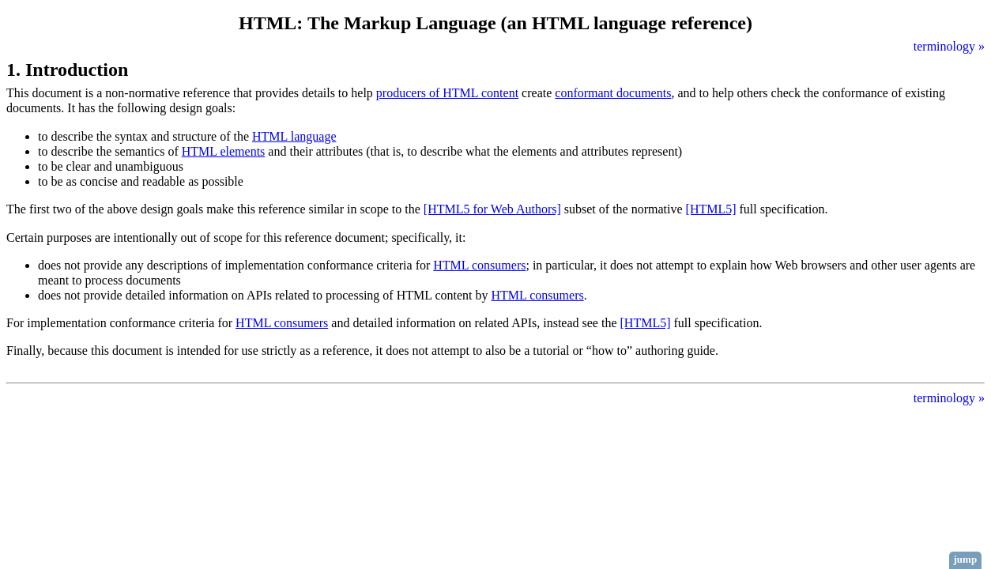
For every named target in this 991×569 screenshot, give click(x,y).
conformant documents (613, 93)
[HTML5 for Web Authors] (492, 209)
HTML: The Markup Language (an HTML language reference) (495, 23)
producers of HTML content (447, 93)
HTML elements (224, 151)
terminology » (949, 46)
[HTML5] (711, 209)
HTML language (294, 136)
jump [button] (966, 559)
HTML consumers (479, 265)
